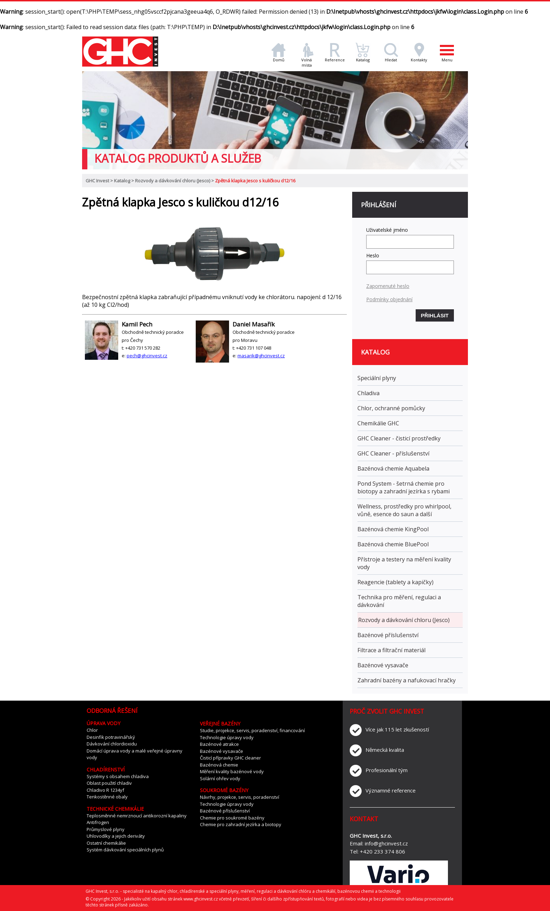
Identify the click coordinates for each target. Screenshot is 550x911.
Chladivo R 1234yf (105, 790)
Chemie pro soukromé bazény (232, 818)
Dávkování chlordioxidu (112, 744)
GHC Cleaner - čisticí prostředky (399, 438)
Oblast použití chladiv (109, 783)
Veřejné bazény (220, 723)
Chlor (92, 730)
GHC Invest (97, 180)
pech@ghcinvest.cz (147, 355)
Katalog (363, 57)
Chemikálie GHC (378, 423)
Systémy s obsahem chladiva (118, 776)
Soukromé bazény (224, 790)
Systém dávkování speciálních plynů (125, 849)
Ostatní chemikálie (106, 843)
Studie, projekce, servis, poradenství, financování (252, 730)
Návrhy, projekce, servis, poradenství (239, 797)
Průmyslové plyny (106, 829)
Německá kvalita (384, 749)
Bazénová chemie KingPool (393, 529)
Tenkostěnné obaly (107, 797)
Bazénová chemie (219, 765)
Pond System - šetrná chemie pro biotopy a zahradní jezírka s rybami (403, 487)
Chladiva (368, 393)
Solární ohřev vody (220, 778)
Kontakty (419, 57)
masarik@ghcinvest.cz (261, 355)
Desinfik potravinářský (111, 737)
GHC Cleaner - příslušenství (393, 453)
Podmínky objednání (389, 299)
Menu (447, 52)
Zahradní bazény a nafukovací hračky (406, 680)
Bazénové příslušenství (387, 635)
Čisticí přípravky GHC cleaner (230, 758)
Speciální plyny (376, 378)
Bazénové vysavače (382, 665)
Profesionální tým (386, 770)
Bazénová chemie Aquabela (393, 468)
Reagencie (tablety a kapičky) (395, 582)
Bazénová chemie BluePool (393, 544)
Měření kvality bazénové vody (232, 771)
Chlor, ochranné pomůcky (391, 408)
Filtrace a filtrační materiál (391, 650)
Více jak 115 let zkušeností (397, 729)
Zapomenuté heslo (387, 286)
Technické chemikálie (115, 808)
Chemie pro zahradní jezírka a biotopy (240, 824)
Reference (335, 57)
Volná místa (307, 60)
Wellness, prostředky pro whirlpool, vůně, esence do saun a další (404, 510)
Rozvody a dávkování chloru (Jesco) (172, 180)
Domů (278, 57)
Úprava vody (103, 723)
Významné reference (390, 790)
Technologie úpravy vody (227, 737)
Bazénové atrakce (219, 744)
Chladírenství (106, 769)
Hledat (391, 57)
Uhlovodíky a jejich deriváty (116, 836)
